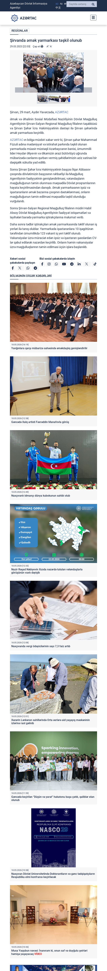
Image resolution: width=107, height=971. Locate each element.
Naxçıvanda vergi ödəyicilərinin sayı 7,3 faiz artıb (40, 646)
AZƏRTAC (61, 112)
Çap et (38, 46)
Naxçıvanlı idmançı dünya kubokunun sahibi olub (40, 495)
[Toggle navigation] (92, 17)
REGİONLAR (19, 30)
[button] (53, 72)
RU (61, 3)
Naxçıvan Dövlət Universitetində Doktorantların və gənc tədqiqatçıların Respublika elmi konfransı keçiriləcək (53, 875)
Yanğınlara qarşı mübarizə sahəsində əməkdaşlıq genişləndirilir (49, 348)
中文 (58, 7)
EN (65, 3)
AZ (57, 3)
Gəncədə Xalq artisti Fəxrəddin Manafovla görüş (40, 422)
